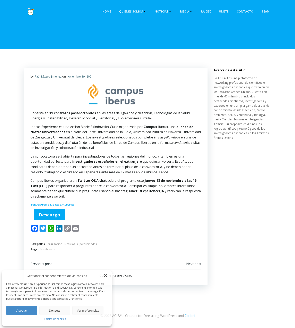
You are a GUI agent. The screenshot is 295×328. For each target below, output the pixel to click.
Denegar (55, 310)
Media (186, 11)
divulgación (55, 244)
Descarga (49, 214)
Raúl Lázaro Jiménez (47, 76)
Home (106, 11)
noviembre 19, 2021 (80, 76)
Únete (224, 11)
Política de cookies (55, 319)
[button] (105, 276)
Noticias (163, 11)
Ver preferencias (88, 310)
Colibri (190, 315)
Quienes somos (132, 11)
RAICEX (206, 11)
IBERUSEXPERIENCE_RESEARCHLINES (53, 204)
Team (265, 11)
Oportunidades (87, 244)
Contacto (245, 11)
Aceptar (21, 310)
